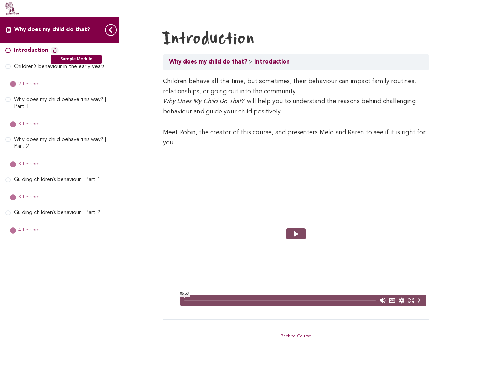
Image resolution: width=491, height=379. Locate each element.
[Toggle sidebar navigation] (109, 30)
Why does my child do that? (52, 29)
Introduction (284, 62)
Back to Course (305, 336)
